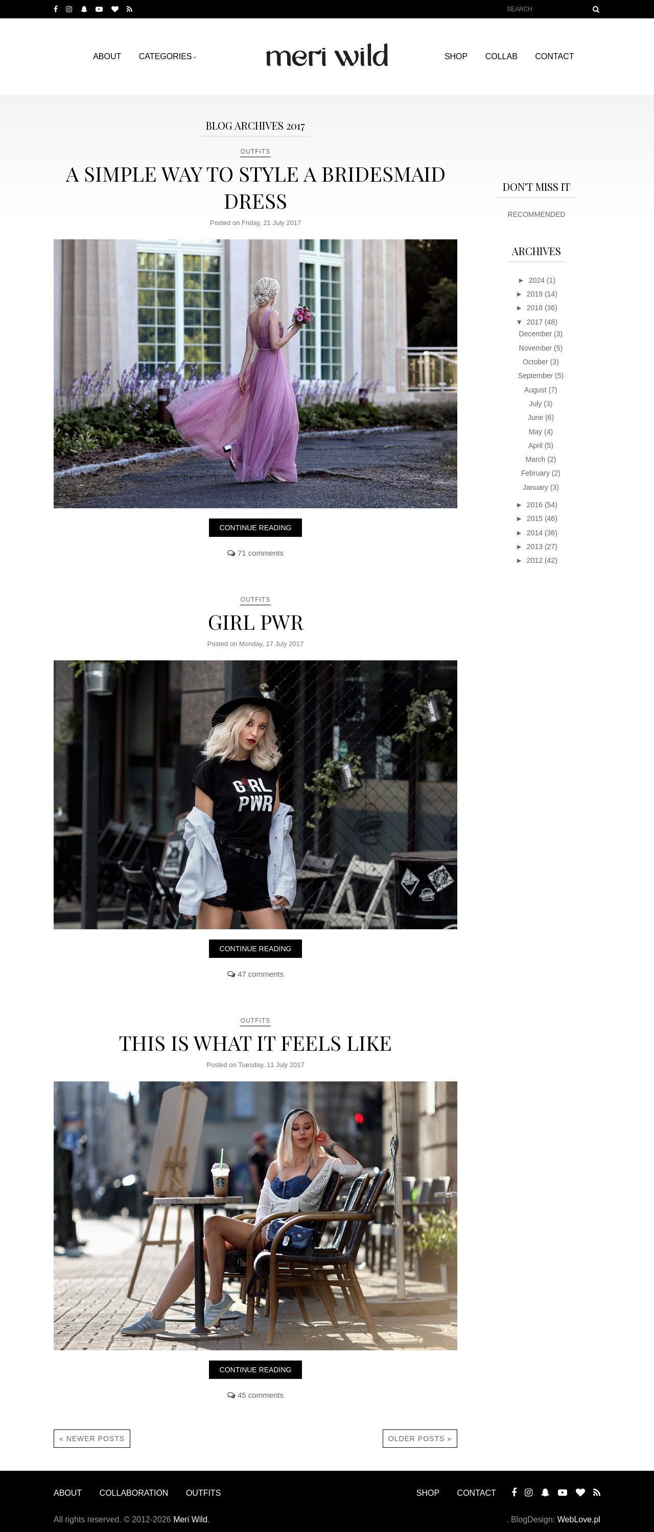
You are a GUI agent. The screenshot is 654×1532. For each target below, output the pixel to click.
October (536, 362)
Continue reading (256, 528)
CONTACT (554, 56)
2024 (538, 280)
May (536, 432)
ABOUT (107, 56)
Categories (165, 56)
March (536, 459)
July (536, 404)
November (536, 348)
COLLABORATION (134, 1493)
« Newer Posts (92, 1439)
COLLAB (501, 56)
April (536, 445)
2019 (536, 294)
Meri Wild (190, 1519)
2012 (536, 560)
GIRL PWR (255, 621)
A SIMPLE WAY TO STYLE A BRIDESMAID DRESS (256, 187)
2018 (536, 308)
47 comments (261, 974)
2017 (536, 322)
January (536, 487)
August (536, 390)
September (536, 376)
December (536, 334)
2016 (536, 505)
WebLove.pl (578, 1519)
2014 (536, 533)
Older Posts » (420, 1439)
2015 (536, 518)
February (536, 473)
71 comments (261, 553)
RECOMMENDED (537, 214)
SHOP (456, 56)
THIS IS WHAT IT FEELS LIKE (255, 1042)
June (536, 417)
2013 (536, 546)
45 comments (261, 1395)
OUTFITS (255, 151)
